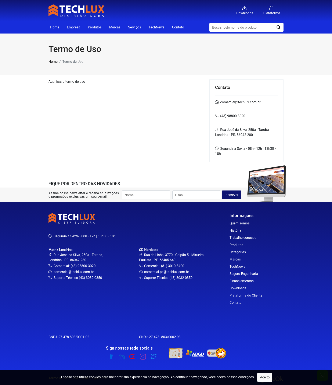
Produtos (95, 27)
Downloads (238, 288)
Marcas (114, 27)
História (235, 230)
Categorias (238, 252)
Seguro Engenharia (244, 274)
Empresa (73, 27)
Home (54, 27)
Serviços (134, 27)
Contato (178, 27)
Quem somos (240, 223)
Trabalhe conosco (243, 238)
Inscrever (231, 195)
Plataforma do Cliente (246, 295)
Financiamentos (242, 281)
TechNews (157, 27)
